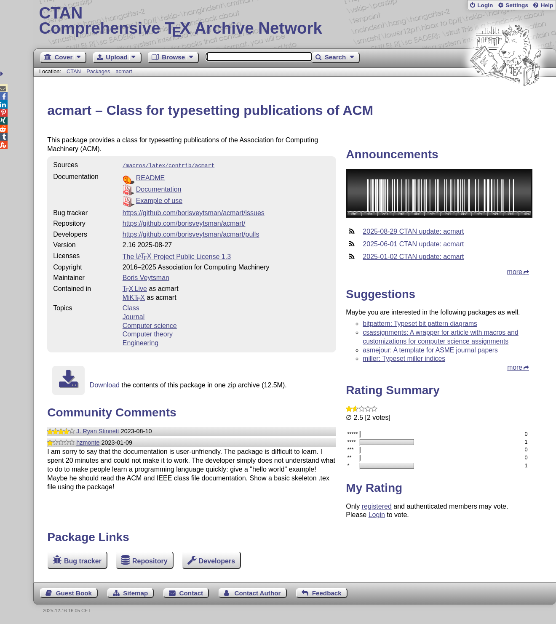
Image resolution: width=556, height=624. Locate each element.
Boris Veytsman (146, 276)
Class (131, 307)
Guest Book (74, 593)
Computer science (150, 324)
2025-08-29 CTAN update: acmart (413, 231)
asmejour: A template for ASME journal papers (430, 350)
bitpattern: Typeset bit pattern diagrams (420, 323)
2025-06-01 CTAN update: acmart (413, 244)
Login (485, 5)
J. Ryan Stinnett (97, 430)
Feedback (327, 593)
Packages (99, 71)
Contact (191, 593)
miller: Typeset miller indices (404, 358)
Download (105, 384)
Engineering (140, 342)
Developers (217, 561)
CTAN (74, 71)
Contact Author (257, 593)
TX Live (135, 287)
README (150, 177)
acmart (123, 71)
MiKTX (134, 296)
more (514, 271)
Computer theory (148, 333)
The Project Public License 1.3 (177, 255)
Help (547, 5)
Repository (150, 561)
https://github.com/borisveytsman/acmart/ (184, 222)
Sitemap (135, 593)
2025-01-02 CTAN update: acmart (413, 256)
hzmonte (87, 441)
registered (377, 506)
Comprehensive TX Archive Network (295, 21)
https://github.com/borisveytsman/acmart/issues (194, 212)
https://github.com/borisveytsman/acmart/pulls (191, 233)
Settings (516, 5)
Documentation (159, 188)
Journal (133, 316)
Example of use (159, 199)
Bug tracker (83, 561)
